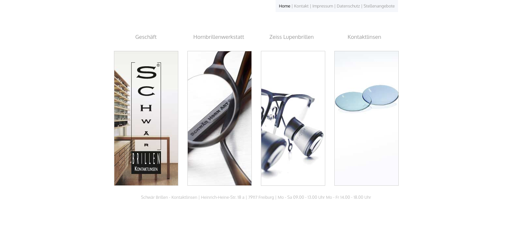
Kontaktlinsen (364, 36)
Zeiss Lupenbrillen (291, 36)
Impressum (322, 5)
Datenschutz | (350, 5)
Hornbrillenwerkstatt (218, 36)
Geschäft (146, 36)
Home (284, 5)
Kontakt (301, 5)
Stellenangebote (379, 5)
